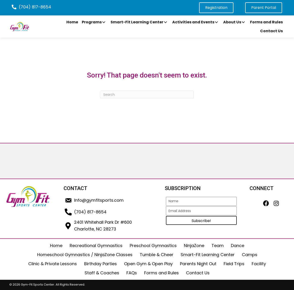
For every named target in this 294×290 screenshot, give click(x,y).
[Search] (147, 95)
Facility (259, 264)
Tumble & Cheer (156, 255)
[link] (72, 22)
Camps (249, 255)
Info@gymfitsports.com (99, 200)
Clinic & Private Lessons (52, 264)
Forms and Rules (161, 273)
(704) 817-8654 (35, 7)
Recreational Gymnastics (96, 245)
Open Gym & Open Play (148, 264)
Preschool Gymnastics (153, 245)
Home (56, 245)
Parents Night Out (198, 264)
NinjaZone (194, 245)
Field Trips (234, 264)
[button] (103, 22)
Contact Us (198, 273)
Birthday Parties (100, 264)
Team (218, 245)
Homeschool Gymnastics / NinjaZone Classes (85, 255)
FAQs (131, 273)
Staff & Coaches (102, 273)
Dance (237, 245)
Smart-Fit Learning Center (208, 255)
